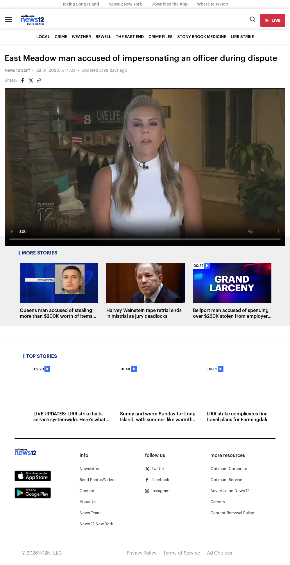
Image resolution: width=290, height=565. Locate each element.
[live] (272, 20)
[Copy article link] (39, 80)
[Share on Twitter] (30, 80)
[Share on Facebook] (22, 80)
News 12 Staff (17, 71)
